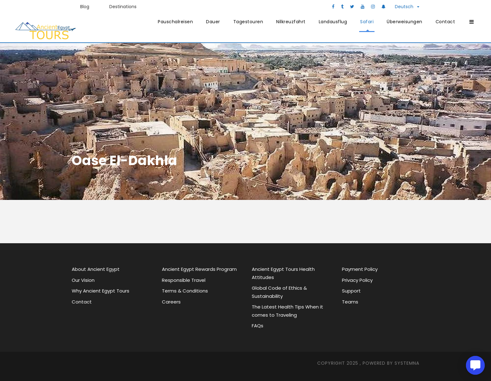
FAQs (257, 325)
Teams (350, 301)
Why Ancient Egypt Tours (100, 290)
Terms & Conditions (185, 290)
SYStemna (407, 363)
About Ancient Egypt (96, 269)
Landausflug (333, 22)
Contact (445, 22)
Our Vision (83, 280)
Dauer (213, 22)
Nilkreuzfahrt (291, 22)
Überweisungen (404, 22)
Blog (84, 6)
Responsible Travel (183, 280)
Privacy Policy (357, 280)
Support (351, 290)
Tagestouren (248, 22)
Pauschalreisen (175, 22)
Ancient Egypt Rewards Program (199, 269)
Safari (367, 22)
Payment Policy (360, 269)
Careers (171, 301)
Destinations (123, 6)
